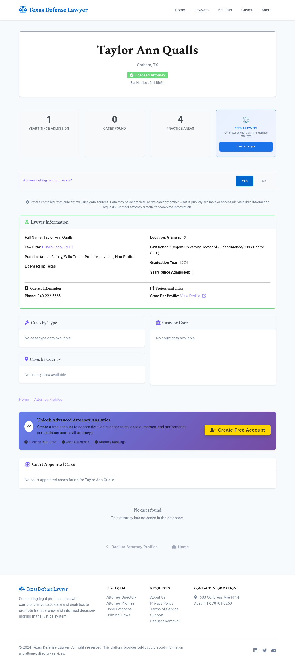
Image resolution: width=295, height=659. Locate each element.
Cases (246, 10)
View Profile (193, 295)
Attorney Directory (121, 589)
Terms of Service (164, 601)
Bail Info (225, 10)
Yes (245, 180)
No (264, 180)
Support (157, 606)
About (266, 10)
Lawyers (201, 10)
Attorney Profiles (48, 394)
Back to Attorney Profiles (132, 538)
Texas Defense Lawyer (53, 10)
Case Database (119, 601)
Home (180, 10)
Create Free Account (237, 426)
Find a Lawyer (246, 145)
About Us (157, 589)
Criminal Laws (118, 606)
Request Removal (164, 612)
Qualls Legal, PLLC (57, 246)
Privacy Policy (162, 595)
